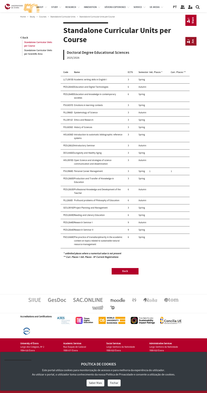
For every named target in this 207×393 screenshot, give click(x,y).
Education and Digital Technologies (91, 87)
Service (138, 7)
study (54, 7)
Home (23, 16)
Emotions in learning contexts (88, 105)
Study (32, 16)
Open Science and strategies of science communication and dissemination (92, 162)
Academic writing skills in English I (90, 79)
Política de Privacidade (119, 374)
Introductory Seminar (84, 145)
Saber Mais (95, 383)
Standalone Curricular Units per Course (38, 44)
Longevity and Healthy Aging (88, 153)
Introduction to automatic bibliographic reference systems (98, 136)
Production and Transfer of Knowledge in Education (94, 180)
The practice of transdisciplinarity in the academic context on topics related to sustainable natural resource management (98, 241)
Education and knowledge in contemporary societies (95, 96)
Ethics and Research (83, 120)
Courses (42, 16)
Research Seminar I (83, 222)
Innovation (90, 7)
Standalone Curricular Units (62, 16)
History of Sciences (83, 127)
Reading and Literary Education (89, 215)
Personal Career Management (88, 171)
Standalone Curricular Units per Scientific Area (38, 52)
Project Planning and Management (91, 207)
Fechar (114, 383)
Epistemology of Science (85, 112)
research (70, 7)
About (39, 7)
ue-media (155, 7)
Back (24, 37)
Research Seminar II (83, 229)
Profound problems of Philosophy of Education (96, 200)
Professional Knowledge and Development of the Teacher (97, 191)
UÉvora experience (115, 7)
